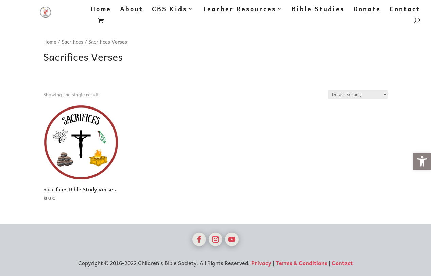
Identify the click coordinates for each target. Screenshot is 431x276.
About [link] (131, 10)
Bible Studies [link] (318, 10)
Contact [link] (405, 10)
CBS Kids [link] (169, 10)
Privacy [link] (261, 262)
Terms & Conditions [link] (301, 262)
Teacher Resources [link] (239, 10)
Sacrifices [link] (72, 42)
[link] (422, 161)
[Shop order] (358, 94)
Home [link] (101, 10)
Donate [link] (367, 10)
